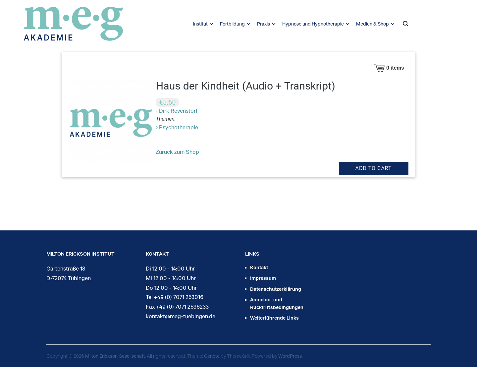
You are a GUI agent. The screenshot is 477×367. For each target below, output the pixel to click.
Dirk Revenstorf (178, 110)
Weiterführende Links (274, 318)
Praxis (263, 24)
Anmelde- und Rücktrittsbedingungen (276, 303)
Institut (200, 24)
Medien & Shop (372, 24)
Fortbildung (232, 24)
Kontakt (259, 267)
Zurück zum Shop (177, 152)
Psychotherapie (178, 127)
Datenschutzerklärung (275, 289)
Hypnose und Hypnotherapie (313, 24)
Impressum (263, 278)
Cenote (212, 356)
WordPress (290, 356)
